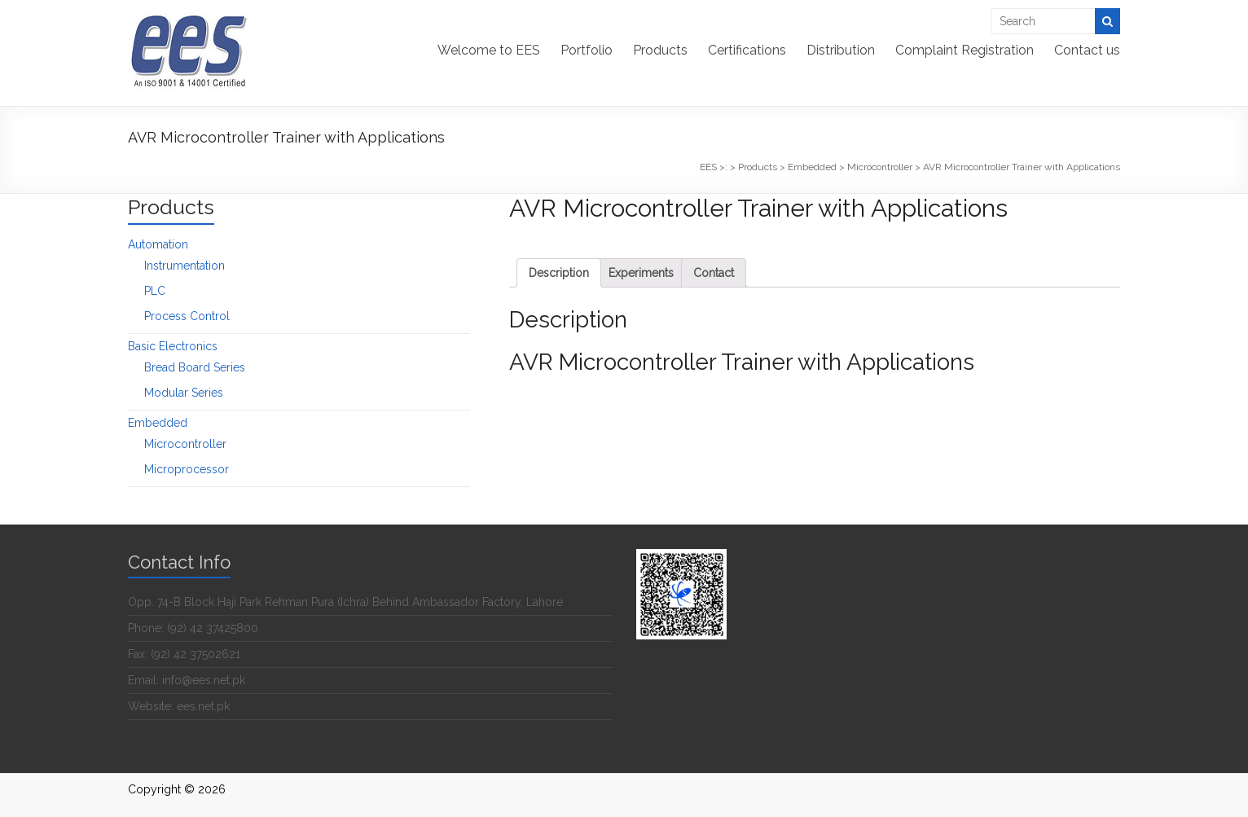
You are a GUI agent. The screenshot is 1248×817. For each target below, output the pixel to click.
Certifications (747, 50)
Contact (713, 272)
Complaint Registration (964, 50)
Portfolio (586, 50)
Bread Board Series (194, 367)
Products (660, 50)
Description (559, 272)
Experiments (641, 272)
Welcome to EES (488, 50)
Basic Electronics (173, 346)
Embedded (157, 422)
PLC (154, 290)
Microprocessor (186, 469)
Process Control (187, 316)
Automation (158, 244)
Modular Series (183, 392)
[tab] (558, 273)
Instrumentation (184, 265)
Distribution (840, 50)
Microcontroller (185, 443)
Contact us (1087, 50)
